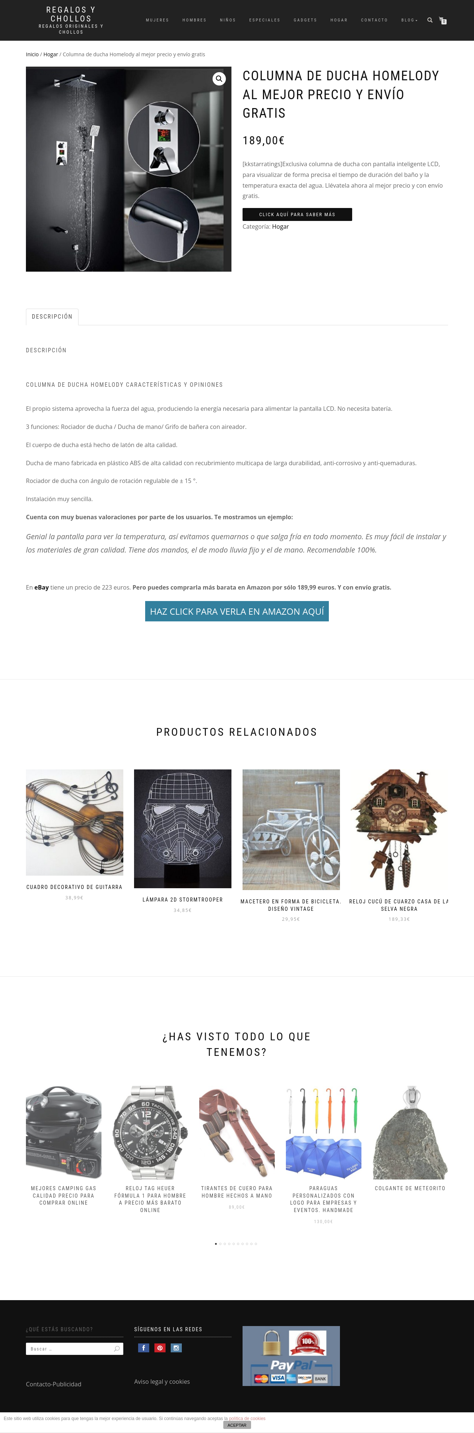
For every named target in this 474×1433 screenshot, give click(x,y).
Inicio (32, 54)
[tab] (52, 317)
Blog (408, 20)
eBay (41, 587)
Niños (228, 20)
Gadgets (305, 20)
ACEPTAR (236, 1425)
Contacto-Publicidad (53, 1384)
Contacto (374, 20)
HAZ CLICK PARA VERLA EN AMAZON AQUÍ (237, 611)
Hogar (339, 20)
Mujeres (157, 20)
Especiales (265, 20)
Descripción (52, 316)
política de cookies (247, 1418)
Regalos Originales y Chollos (71, 29)
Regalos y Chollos (71, 14)
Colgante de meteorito (410, 1188)
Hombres (195, 20)
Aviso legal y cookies (162, 1381)
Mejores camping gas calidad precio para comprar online (63, 1195)
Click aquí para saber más (297, 214)
